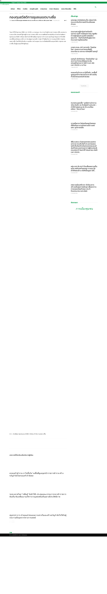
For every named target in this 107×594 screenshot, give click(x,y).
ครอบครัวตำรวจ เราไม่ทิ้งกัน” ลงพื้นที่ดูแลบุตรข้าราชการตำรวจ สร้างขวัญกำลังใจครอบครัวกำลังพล (84, 74)
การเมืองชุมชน (84, 208)
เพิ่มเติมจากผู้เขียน (27, 512)
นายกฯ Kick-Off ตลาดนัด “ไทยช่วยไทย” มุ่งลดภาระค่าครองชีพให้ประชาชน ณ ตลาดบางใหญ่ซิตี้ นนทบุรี (84, 49)
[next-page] (13, 579)
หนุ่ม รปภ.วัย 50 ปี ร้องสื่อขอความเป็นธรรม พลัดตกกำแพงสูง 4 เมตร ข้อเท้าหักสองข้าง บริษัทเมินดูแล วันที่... (84, 168)
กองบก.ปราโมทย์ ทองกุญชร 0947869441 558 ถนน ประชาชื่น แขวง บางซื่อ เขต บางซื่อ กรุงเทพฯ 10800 (31, 20)
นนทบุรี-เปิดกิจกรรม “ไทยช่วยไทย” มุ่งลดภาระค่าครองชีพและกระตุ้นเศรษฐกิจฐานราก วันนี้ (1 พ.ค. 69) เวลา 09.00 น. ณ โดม (84, 62)
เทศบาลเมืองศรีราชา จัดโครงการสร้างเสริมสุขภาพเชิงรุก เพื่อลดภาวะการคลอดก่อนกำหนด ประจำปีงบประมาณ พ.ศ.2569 (84, 188)
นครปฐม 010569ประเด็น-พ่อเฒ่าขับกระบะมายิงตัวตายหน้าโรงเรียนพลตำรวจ (84, 22)
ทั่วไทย (19, 9)
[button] (96, 7)
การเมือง (25, 9)
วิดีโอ (75, 9)
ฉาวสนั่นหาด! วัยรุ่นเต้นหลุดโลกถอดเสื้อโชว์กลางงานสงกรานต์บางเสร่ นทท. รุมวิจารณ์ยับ (83, 125)
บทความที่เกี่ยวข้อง (15, 512)
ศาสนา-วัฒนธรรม (54, 9)
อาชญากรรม (43, 9)
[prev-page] (10, 579)
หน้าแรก (13, 9)
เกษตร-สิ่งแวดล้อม (66, 9)
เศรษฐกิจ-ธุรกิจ (34, 9)
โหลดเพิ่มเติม (84, 86)
